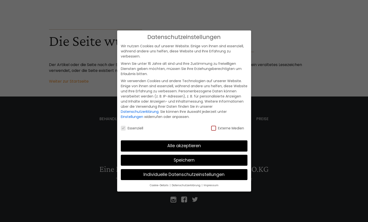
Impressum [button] (211, 185)
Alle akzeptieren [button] (184, 146)
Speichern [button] (184, 160)
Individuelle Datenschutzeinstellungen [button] (184, 174)
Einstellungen (132, 116)
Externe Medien (227, 128)
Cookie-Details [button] (159, 185)
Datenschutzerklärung (140, 111)
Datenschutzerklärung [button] (186, 185)
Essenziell (132, 128)
